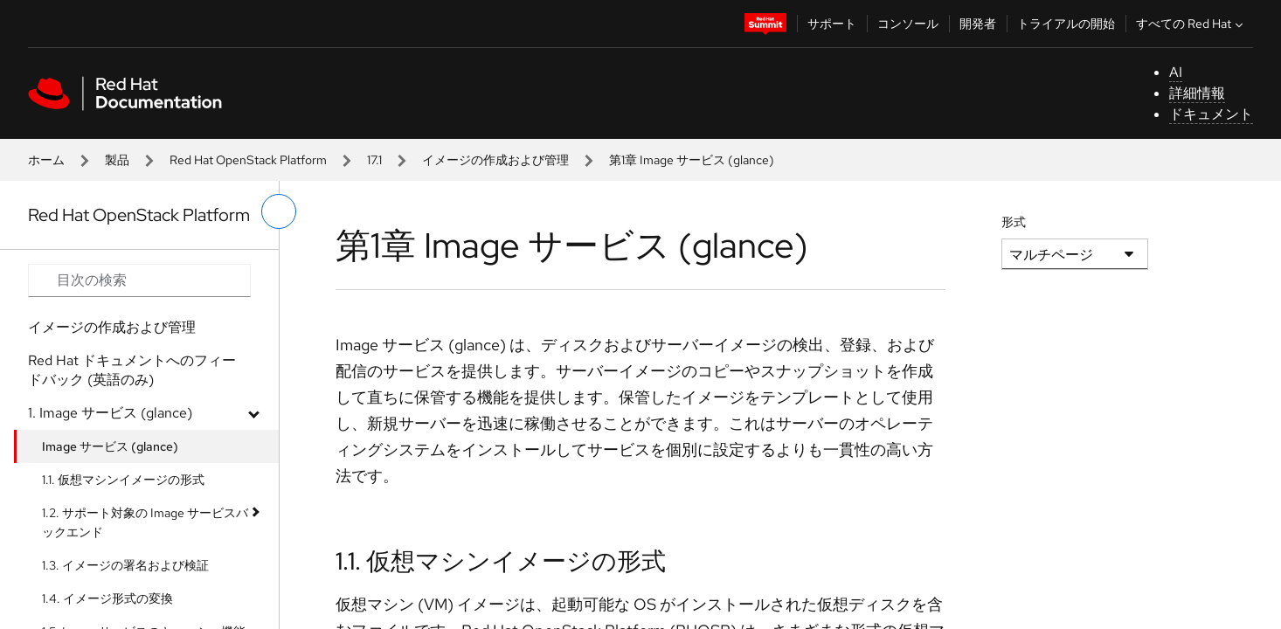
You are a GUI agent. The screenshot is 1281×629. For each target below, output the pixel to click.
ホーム (46, 160)
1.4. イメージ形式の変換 (107, 598)
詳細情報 (1197, 93)
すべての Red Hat (1191, 23)
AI (1175, 72)
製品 (117, 160)
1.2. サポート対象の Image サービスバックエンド (145, 522)
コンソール (907, 23)
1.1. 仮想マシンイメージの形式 (123, 479)
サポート (831, 23)
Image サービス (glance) (110, 446)
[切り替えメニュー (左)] (278, 211)
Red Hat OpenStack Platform (248, 160)
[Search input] (139, 280)
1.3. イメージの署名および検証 (125, 565)
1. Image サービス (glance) (110, 413)
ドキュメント (1211, 114)
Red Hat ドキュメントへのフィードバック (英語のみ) (132, 370)
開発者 (977, 23)
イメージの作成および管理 (495, 160)
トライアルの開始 (1066, 23)
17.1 (374, 160)
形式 (1013, 222)
